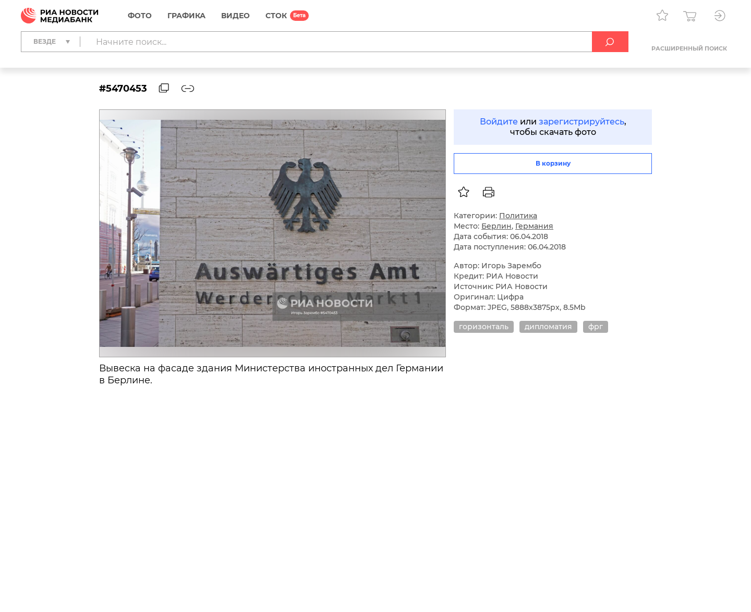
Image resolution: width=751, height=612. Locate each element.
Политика (518, 215)
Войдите (499, 122)
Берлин (496, 226)
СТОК (276, 15)
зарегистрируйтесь (581, 122)
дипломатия (548, 326)
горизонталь (483, 326)
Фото (140, 15)
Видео (235, 15)
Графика (186, 15)
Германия (534, 226)
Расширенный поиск (689, 48)
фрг (595, 326)
